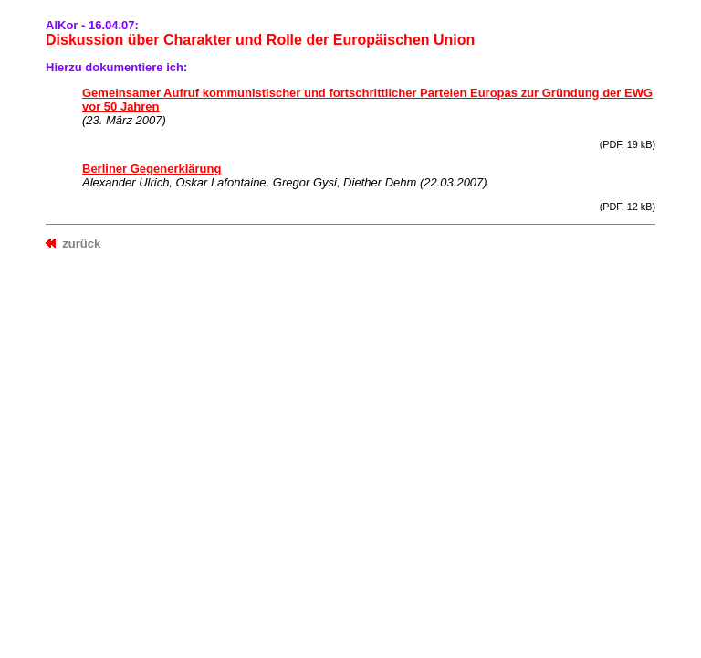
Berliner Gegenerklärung (151, 168)
